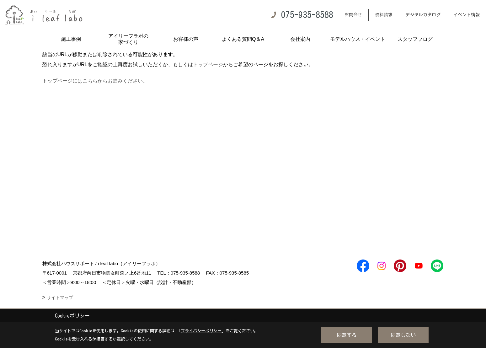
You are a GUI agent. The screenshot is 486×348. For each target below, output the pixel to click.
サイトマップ (60, 297)
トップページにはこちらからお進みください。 (95, 80)
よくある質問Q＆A (243, 39)
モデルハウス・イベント (357, 39)
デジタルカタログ (423, 15)
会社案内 (300, 39)
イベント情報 (466, 15)
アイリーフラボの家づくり (128, 39)
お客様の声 (185, 39)
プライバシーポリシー (201, 331)
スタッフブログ (415, 39)
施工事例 (71, 39)
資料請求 (384, 15)
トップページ (208, 64)
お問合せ (353, 15)
